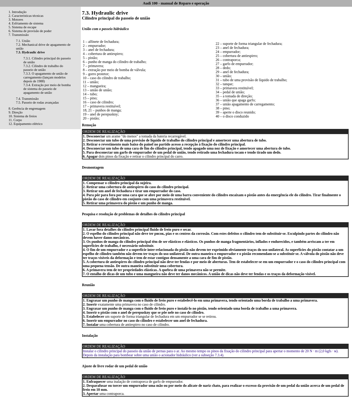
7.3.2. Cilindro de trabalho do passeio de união (43, 68)
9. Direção (15, 112)
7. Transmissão (19, 35)
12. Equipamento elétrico (25, 124)
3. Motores (16, 19)
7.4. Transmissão (27, 98)
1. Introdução (17, 12)
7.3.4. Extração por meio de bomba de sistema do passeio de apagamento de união (47, 88)
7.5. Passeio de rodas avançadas (37, 102)
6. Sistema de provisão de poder (30, 31)
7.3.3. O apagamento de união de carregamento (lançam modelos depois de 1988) (45, 77)
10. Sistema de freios (23, 116)
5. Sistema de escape (22, 27)
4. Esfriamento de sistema (26, 23)
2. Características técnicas (26, 15)
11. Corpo (15, 120)
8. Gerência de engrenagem (27, 108)
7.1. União (23, 41)
